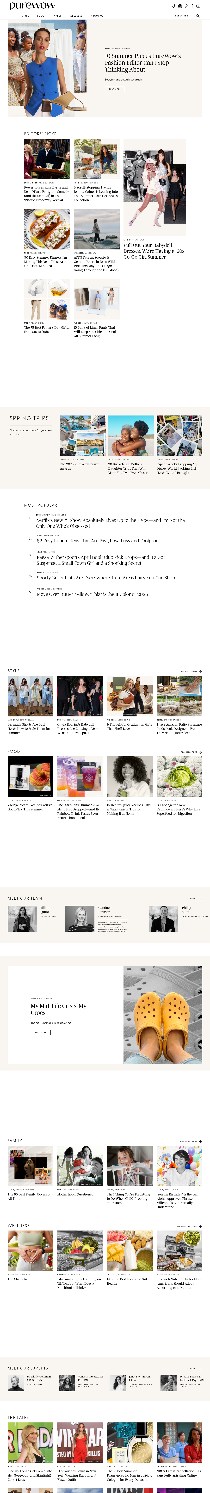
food (41, 16)
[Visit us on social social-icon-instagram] (180, 6)
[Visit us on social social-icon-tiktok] (174, 6)
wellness (76, 16)
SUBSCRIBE (181, 16)
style (25, 16)
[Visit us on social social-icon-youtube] (198, 6)
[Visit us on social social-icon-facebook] (192, 6)
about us (97, 16)
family (57, 16)
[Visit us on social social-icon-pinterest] (186, 6)
